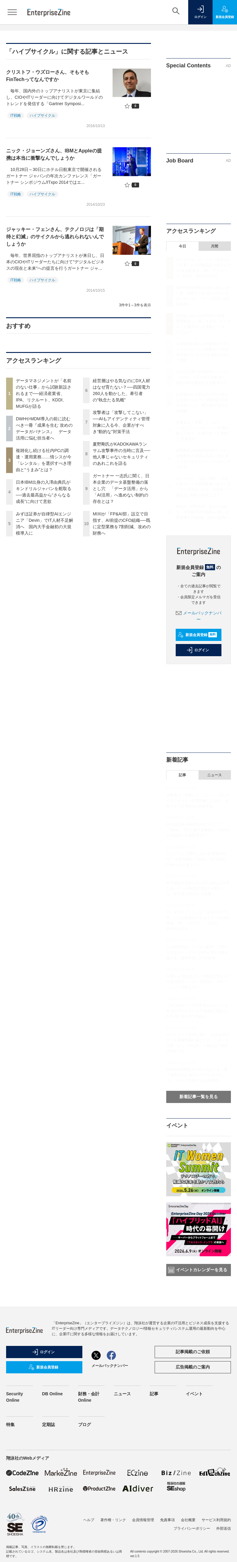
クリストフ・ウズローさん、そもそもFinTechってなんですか (47, 75)
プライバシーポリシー (192, 1528)
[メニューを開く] (12, 12)
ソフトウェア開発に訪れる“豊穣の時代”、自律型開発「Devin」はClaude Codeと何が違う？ (196, 859)
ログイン (197, 650)
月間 (214, 246)
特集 (10, 1424)
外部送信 (223, 1528)
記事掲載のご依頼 (193, 1351)
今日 (182, 246)
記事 (182, 775)
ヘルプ (88, 1520)
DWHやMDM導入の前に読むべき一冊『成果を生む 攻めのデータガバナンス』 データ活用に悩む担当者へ (197, 1075)
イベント (194, 1393)
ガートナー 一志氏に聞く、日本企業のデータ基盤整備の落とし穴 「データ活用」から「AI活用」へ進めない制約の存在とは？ (121, 488)
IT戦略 (15, 115)
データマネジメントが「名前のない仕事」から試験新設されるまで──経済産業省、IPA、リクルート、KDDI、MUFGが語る (43, 393)
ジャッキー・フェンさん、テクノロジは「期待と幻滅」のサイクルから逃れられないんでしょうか (55, 237)
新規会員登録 (197, 635)
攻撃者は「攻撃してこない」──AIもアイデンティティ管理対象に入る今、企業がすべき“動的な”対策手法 (198, 800)
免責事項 (167, 1520)
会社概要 (188, 1520)
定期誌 (48, 1424)
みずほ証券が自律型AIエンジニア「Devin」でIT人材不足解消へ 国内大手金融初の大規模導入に (203, 377)
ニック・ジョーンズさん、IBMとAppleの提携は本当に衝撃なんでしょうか (54, 154)
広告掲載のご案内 (193, 1367)
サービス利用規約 (216, 1520)
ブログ (84, 1424)
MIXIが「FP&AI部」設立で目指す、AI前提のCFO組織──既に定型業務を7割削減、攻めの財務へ (202, 512)
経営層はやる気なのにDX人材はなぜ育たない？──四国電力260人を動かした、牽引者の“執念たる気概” (198, 888)
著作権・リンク (113, 1520)
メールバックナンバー (110, 1366)
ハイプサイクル (42, 115)
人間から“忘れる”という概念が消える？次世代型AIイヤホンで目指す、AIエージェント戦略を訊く (198, 981)
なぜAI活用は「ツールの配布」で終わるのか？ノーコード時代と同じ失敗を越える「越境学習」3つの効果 (197, 952)
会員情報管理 (143, 1520)
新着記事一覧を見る (198, 1096)
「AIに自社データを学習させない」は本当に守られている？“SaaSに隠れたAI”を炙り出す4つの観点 (197, 1011)
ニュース (214, 775)
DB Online (52, 1393)
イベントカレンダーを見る (197, 1270)
